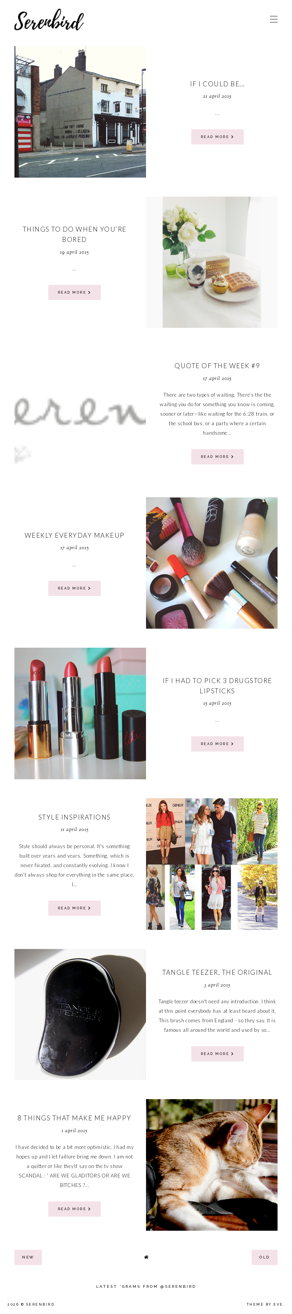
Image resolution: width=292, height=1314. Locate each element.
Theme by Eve (265, 1304)
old (264, 1257)
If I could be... (217, 84)
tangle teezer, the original (217, 972)
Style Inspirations (74, 817)
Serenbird (40, 1304)
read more (218, 137)
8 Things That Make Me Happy (74, 1118)
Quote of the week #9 (217, 366)
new (28, 1257)
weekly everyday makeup (75, 535)
